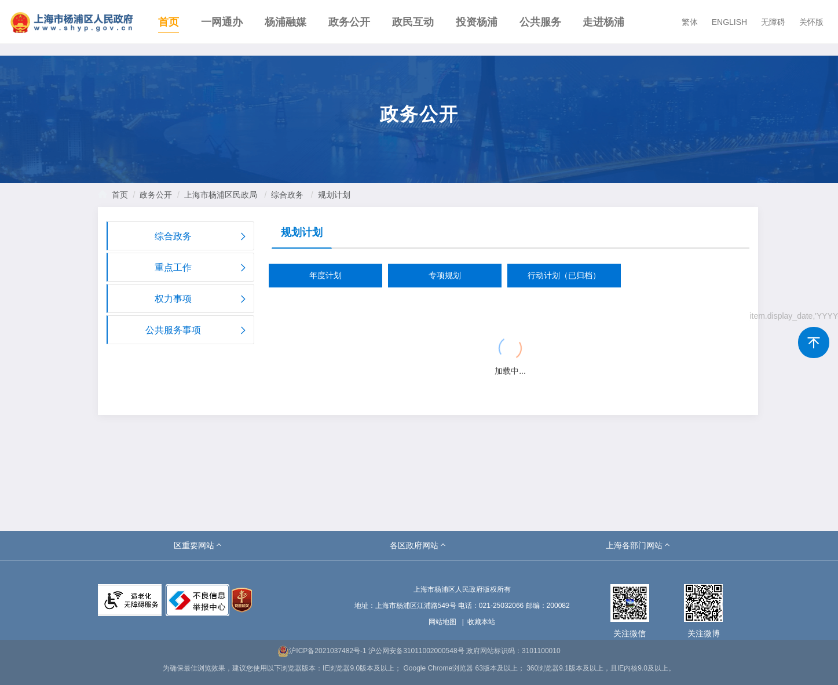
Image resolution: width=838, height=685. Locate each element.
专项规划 (445, 275)
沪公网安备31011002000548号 (416, 651)
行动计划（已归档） (564, 275)
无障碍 (773, 22)
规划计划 (334, 194)
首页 (168, 22)
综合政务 (287, 194)
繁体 (690, 22)
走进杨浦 (603, 22)
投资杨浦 (476, 22)
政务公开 (349, 22)
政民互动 (413, 22)
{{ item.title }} (313, 317)
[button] (199, 545)
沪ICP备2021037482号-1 (321, 651)
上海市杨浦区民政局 (220, 194)
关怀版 (811, 22)
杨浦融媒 (285, 22)
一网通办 (222, 22)
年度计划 (325, 275)
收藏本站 (481, 622)
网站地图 (442, 622)
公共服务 (540, 22)
